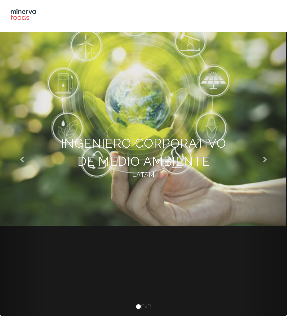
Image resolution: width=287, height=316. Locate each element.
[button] (21, 158)
